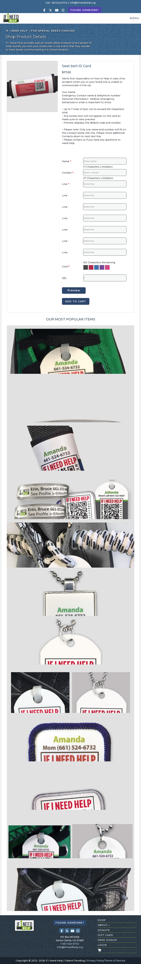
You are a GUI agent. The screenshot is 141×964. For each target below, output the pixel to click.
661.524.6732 (59, 2)
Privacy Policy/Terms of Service (106, 960)
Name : (67, 161)
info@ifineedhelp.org (82, 2)
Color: (66, 266)
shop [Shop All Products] (102, 920)
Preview (74, 290)
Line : (66, 184)
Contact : (68, 172)
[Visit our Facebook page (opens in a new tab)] (44, 10)
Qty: (64, 277)
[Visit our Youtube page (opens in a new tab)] (56, 10)
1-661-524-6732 (69, 943)
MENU (134, 18)
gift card (105, 935)
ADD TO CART (75, 301)
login (102, 944)
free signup (107, 940)
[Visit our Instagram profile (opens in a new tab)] (63, 10)
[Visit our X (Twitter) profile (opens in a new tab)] (50, 10)
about (104, 925)
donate (104, 930)
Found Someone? (84, 10)
